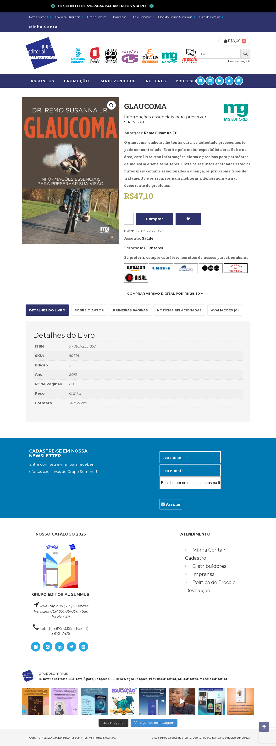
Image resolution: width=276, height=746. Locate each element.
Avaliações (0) (225, 310)
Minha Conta (43, 26)
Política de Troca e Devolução (210, 586)
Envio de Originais (67, 17)
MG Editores (151, 247)
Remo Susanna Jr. (160, 132)
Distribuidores (96, 17)
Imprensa (119, 17)
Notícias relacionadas (179, 310)
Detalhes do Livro (47, 310)
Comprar (154, 218)
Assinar (171, 504)
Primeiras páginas (130, 310)
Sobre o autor (89, 310)
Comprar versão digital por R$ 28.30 (165, 293)
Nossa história (38, 17)
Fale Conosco (142, 17)
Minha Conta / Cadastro (205, 554)
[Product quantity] (129, 219)
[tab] (47, 310)
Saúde (147, 238)
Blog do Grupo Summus (175, 17)
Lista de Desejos (209, 17)
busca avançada (239, 61)
